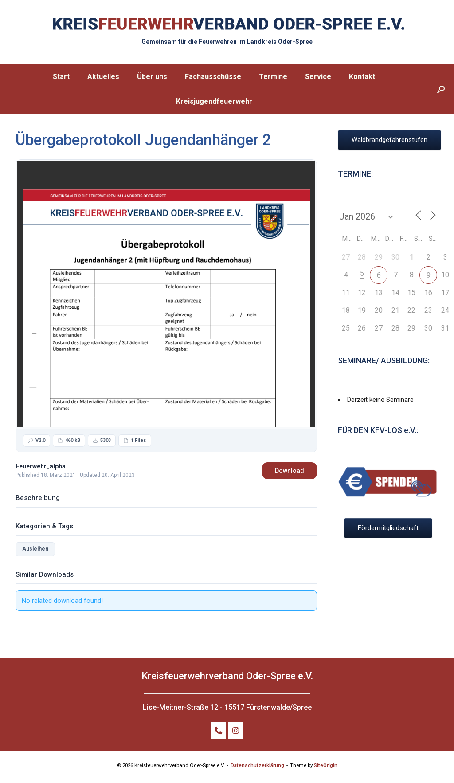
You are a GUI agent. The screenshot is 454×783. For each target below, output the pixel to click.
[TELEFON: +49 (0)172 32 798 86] (218, 730)
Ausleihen (35, 549)
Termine (273, 76)
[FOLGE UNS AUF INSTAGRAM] (235, 730)
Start (61, 76)
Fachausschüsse (213, 76)
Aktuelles (103, 76)
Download (289, 470)
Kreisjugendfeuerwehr (214, 101)
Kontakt (362, 76)
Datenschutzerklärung (257, 765)
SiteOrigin (325, 765)
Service (318, 76)
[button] (441, 89)
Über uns (152, 76)
